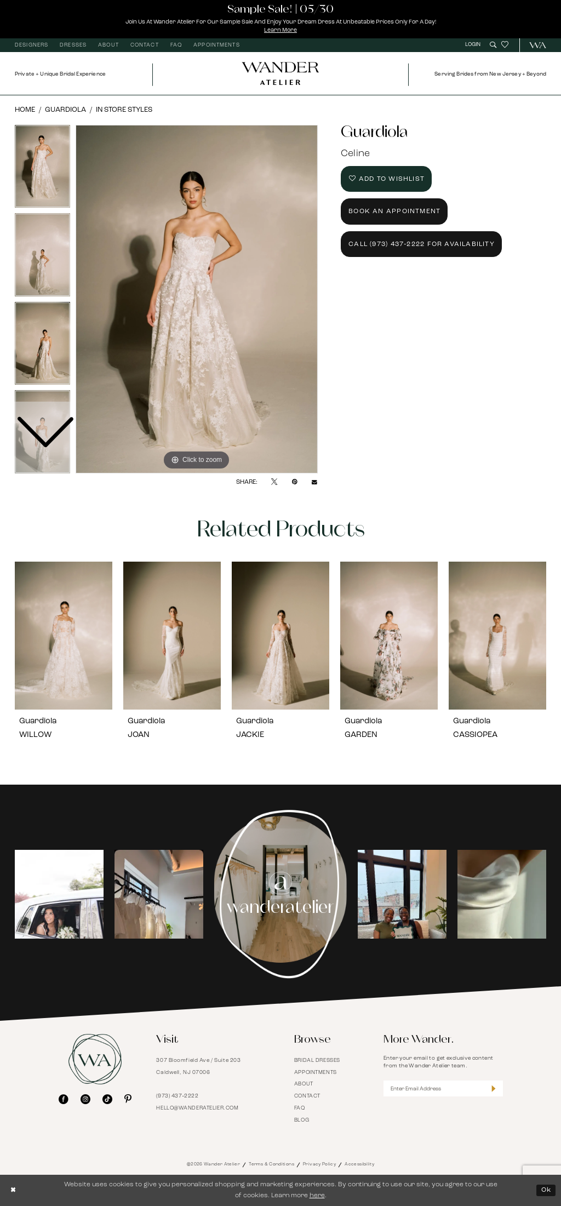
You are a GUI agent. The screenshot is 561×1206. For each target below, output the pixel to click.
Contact (307, 1096)
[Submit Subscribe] (493, 1088)
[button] (474, 45)
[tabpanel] (196, 299)
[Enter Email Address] (443, 1088)
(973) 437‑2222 (177, 1096)
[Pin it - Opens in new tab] (294, 482)
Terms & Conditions (271, 1164)
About (303, 1084)
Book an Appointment (394, 211)
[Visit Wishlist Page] (505, 45)
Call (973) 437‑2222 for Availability (421, 244)
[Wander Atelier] (534, 45)
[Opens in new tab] (59, 894)
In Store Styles (124, 109)
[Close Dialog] (13, 1190)
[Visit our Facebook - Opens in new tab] (63, 1099)
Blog (301, 1120)
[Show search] (493, 45)
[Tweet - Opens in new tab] (274, 482)
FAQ (299, 1108)
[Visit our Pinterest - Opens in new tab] (128, 1099)
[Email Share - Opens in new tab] (314, 482)
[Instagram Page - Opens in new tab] (280, 894)
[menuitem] (31, 45)
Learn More (280, 30)
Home (25, 109)
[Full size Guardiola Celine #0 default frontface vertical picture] (196, 299)
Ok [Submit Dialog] (546, 1190)
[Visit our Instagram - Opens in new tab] (85, 1099)
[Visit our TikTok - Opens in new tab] (107, 1099)
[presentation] (63, 636)
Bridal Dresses (317, 1060)
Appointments (315, 1072)
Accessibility (359, 1164)
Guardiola (65, 109)
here (317, 1195)
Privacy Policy (319, 1164)
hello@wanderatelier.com (197, 1108)
